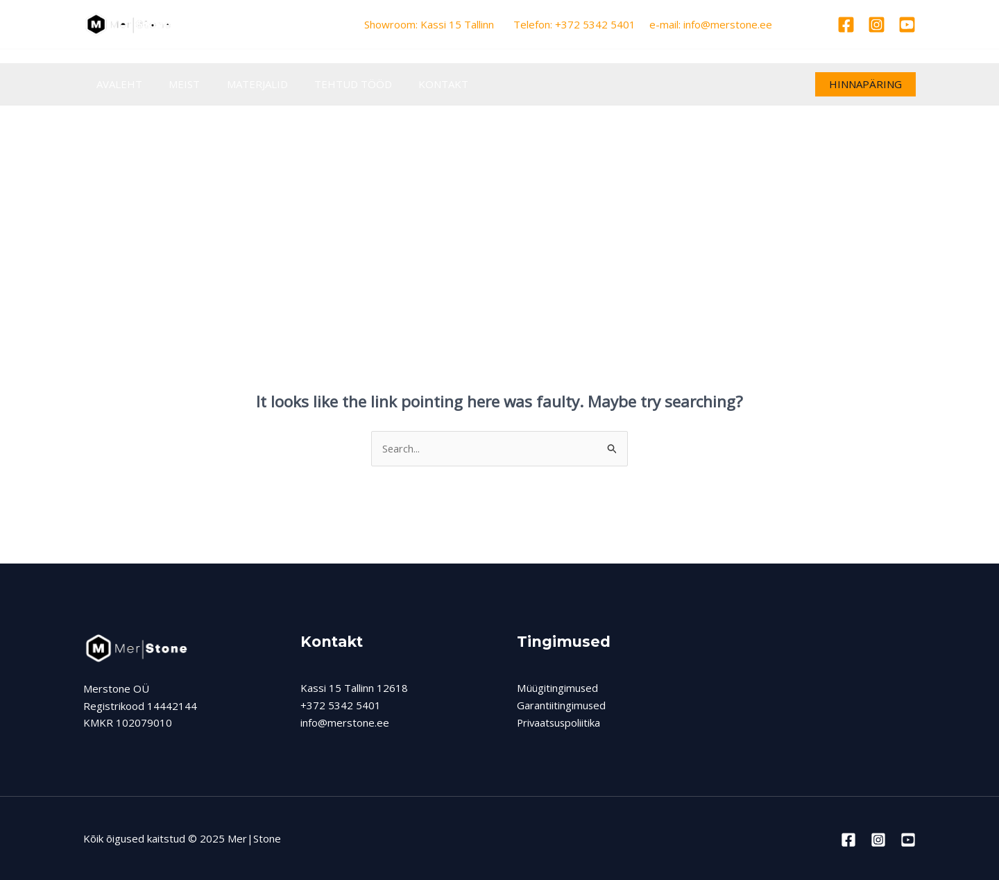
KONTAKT (418, 84)
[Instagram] (876, 24)
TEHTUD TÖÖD (333, 84)
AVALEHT (116, 84)
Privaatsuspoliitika (560, 722)
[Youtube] (907, 24)
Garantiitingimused (561, 705)
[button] (865, 84)
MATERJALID (242, 84)
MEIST (175, 84)
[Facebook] (846, 24)
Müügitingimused (557, 688)
